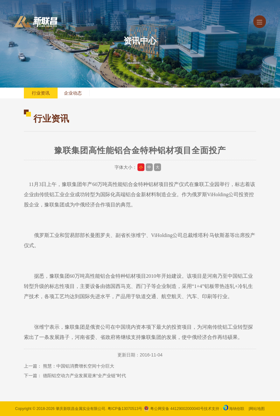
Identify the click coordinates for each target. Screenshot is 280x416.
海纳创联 (236, 408)
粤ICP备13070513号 (125, 408)
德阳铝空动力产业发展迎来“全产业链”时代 (84, 375)
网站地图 (257, 408)
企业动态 (73, 93)
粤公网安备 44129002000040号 (174, 408)
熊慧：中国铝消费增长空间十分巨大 (78, 366)
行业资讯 (41, 93)
